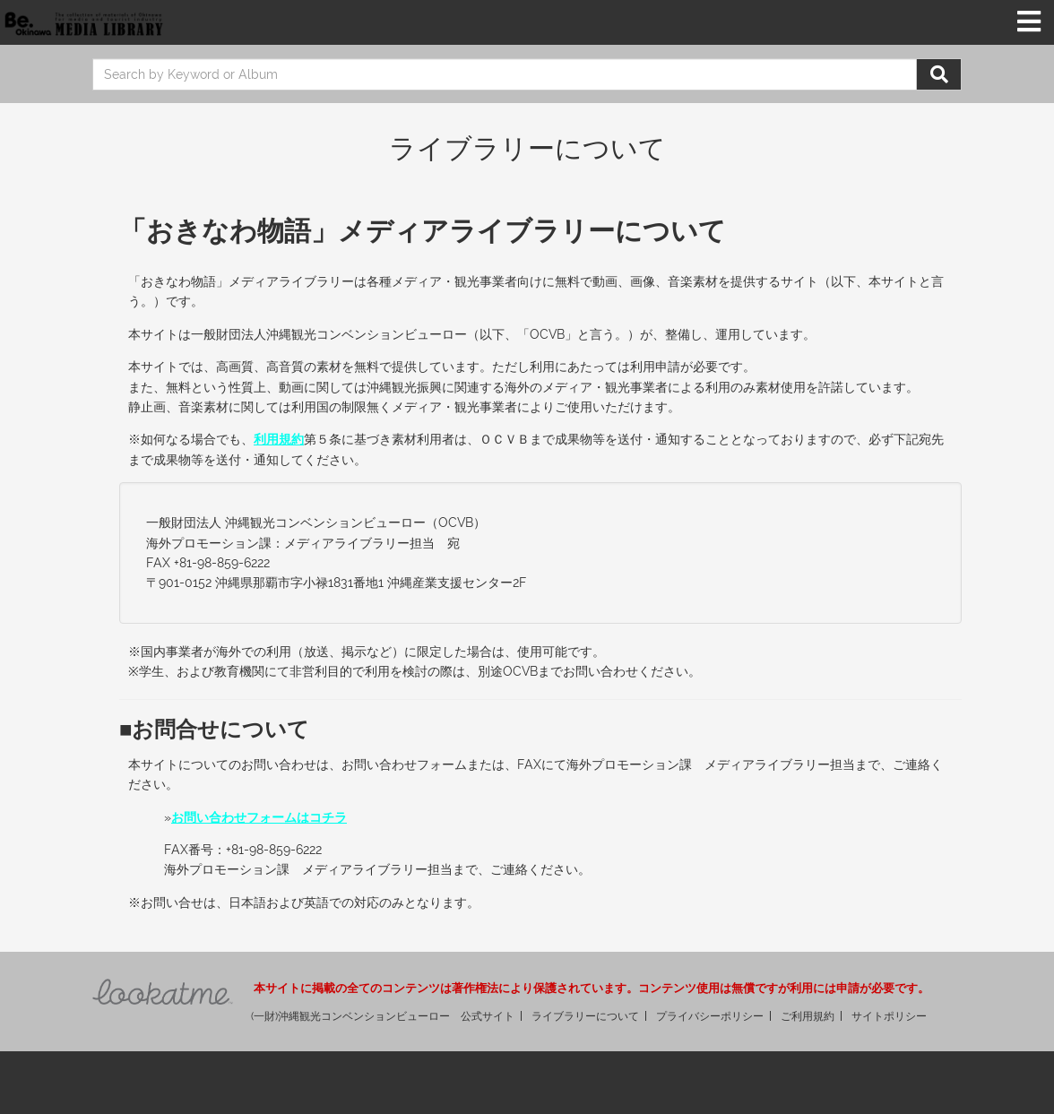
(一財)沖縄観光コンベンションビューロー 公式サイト (382, 1016)
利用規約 (279, 439)
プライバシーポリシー (710, 1016)
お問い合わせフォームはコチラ (259, 817)
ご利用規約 (807, 1016)
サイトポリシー (889, 1016)
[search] (504, 74)
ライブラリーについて (585, 1016)
